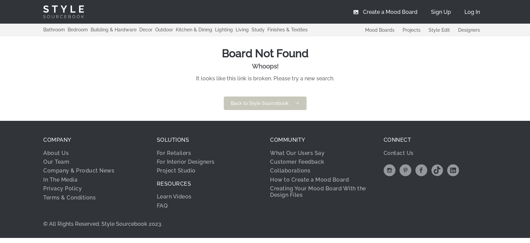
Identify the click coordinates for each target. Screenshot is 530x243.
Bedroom (78, 29)
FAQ (162, 205)
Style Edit (439, 30)
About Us (56, 153)
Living (242, 29)
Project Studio (176, 170)
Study (258, 29)
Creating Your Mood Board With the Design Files (318, 191)
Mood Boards (379, 30)
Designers (469, 30)
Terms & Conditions (69, 197)
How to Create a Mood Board (309, 180)
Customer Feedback (297, 162)
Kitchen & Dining (194, 29)
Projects (411, 30)
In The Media (60, 180)
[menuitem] (472, 11)
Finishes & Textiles (287, 29)
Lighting (224, 29)
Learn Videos (174, 196)
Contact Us (399, 153)
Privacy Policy (62, 188)
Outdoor (164, 29)
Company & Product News (78, 170)
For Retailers (174, 153)
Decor (145, 29)
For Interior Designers (186, 162)
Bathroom (54, 29)
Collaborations (290, 170)
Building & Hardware (114, 29)
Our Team (56, 162)
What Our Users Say (297, 153)
